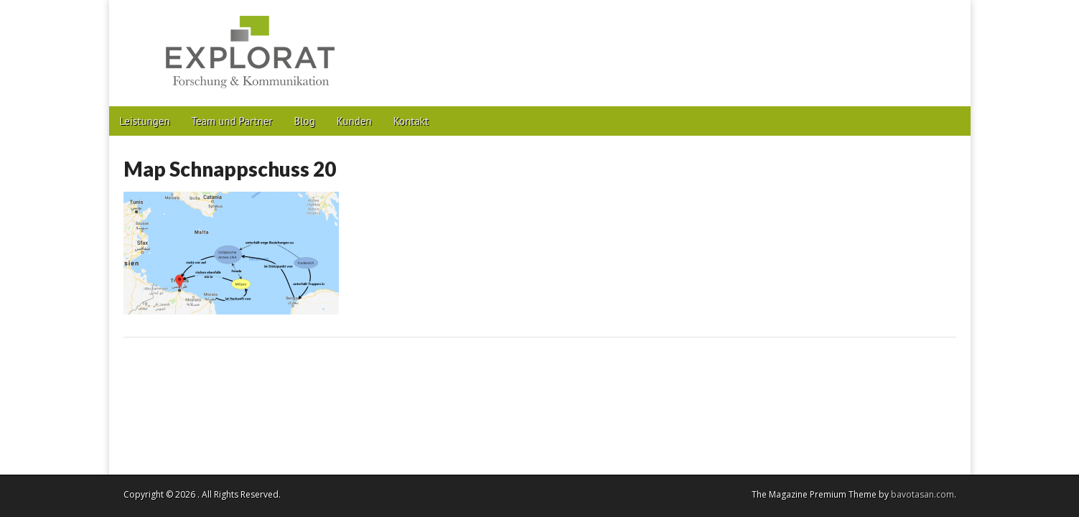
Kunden (354, 121)
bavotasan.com (922, 494)
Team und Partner (232, 121)
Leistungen (145, 121)
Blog (304, 121)
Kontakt (411, 121)
